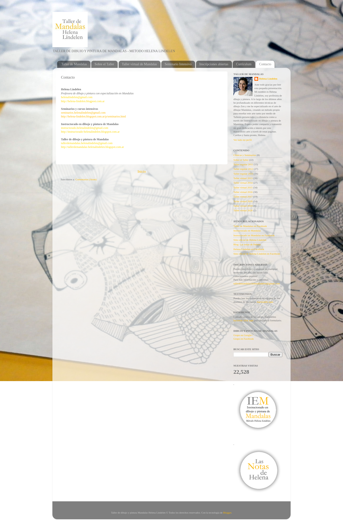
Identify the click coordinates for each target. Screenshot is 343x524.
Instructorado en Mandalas (247, 230)
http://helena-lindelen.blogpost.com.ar (83, 101)
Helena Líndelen (268, 78)
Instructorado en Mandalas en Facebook (254, 235)
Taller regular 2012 (243, 168)
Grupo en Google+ (243, 335)
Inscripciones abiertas (213, 64)
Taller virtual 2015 (242, 187)
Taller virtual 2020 (242, 210)
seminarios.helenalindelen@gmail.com (83, 112)
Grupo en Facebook (243, 338)
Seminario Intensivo (178, 64)
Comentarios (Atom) (86, 179)
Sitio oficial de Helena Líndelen (249, 239)
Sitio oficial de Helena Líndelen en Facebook (256, 253)
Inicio (141, 171)
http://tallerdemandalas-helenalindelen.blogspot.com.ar (92, 147)
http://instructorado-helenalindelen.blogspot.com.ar (90, 131)
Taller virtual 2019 (242, 205)
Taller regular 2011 (243, 164)
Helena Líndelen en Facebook (248, 249)
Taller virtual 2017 (242, 196)
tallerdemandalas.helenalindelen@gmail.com (86, 143)
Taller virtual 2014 (242, 182)
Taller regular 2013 (243, 173)
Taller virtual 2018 (242, 201)
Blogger (227, 512)
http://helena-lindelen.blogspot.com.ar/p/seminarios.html (93, 116)
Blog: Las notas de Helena (247, 244)
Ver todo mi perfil (242, 139)
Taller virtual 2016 (242, 192)
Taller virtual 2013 (242, 178)
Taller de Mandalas (74, 64)
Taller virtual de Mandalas (139, 64)
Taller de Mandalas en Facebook (250, 226)
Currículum (244, 64)
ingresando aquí (265, 301)
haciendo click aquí (243, 320)
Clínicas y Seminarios (244, 155)
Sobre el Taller (104, 64)
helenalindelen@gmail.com (76, 97)
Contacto (265, 64)
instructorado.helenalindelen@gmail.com (84, 128)
